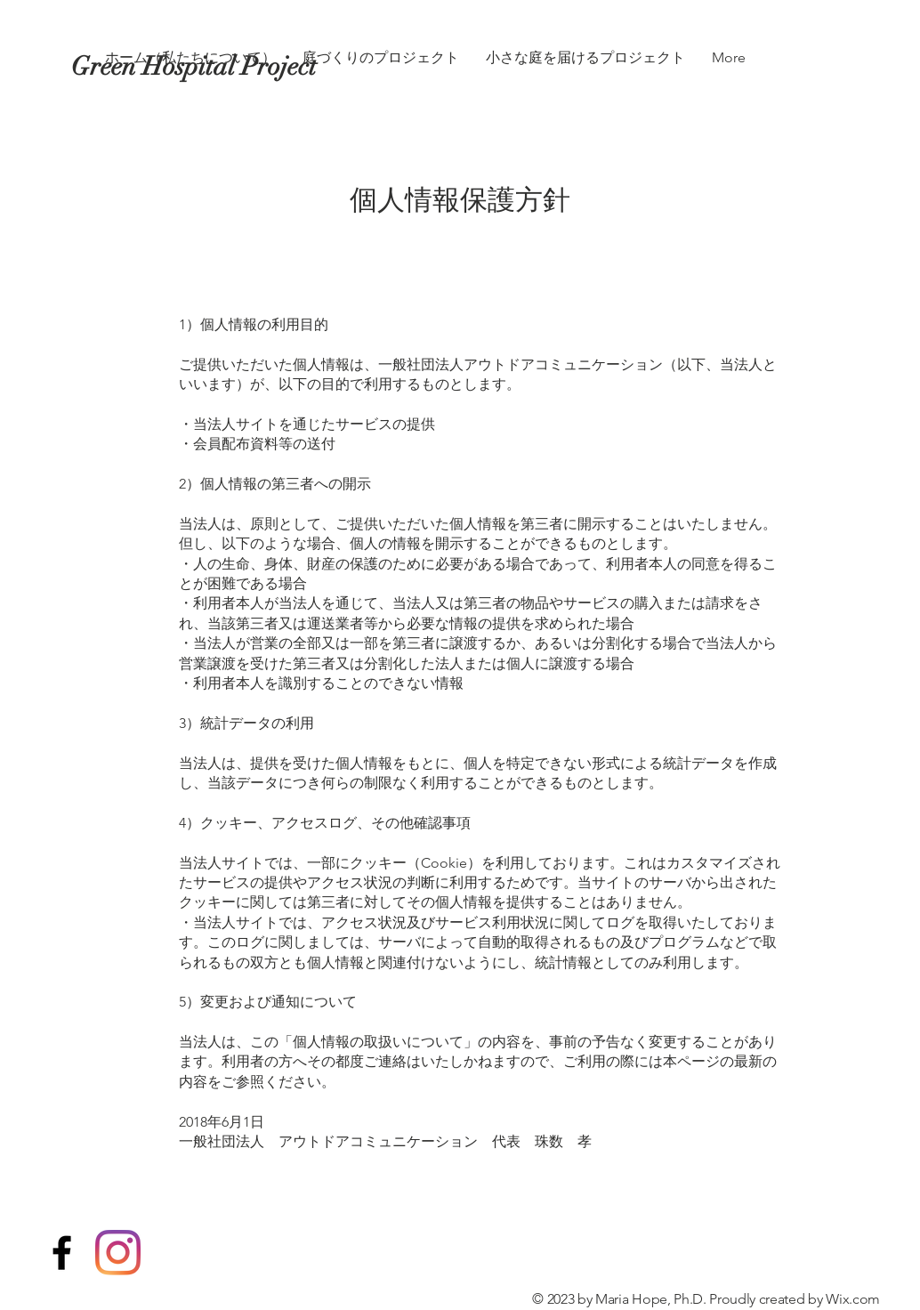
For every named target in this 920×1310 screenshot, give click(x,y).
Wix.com (853, 1298)
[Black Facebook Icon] (62, 1252)
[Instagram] (118, 1252)
